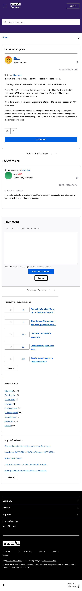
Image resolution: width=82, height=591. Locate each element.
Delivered (9, 421)
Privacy (42, 551)
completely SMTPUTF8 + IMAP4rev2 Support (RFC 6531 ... (30, 452)
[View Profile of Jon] (20, 173)
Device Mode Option (15, 49)
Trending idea (10, 395)
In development (11, 413)
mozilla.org (7, 551)
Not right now (10, 417)
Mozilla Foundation (49, 561)
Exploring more (11, 408)
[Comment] (41, 139)
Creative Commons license (19, 567)
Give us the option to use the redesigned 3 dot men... (28, 446)
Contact (5, 555)
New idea (17, 75)
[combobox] (41, 22)
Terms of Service (25, 551)
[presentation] (7, 228)
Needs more (10, 399)
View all (11, 368)
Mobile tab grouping (13, 458)
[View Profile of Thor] (17, 58)
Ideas (5, 37)
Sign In (73, 6)
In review (8, 404)
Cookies (55, 551)
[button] (8, 131)
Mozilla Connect (15, 6)
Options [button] (78, 37)
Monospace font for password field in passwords (26, 470)
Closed (8, 426)
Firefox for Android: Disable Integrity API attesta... (26, 464)
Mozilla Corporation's (14, 561)
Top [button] (3, 584)
